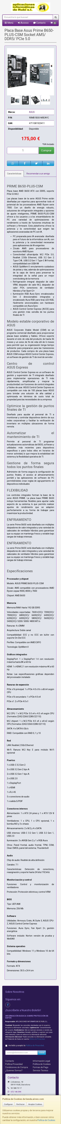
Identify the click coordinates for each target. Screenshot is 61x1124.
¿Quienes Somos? (13, 1070)
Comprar (46, 150)
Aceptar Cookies (35, 1104)
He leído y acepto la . (26, 1045)
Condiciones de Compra (16, 1067)
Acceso (23, 22)
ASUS (32, 112)
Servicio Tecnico (40, 1070)
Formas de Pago (40, 1067)
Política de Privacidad (37, 1039)
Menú (9, 22)
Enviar (41, 1053)
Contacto (39, 22)
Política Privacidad (14, 1064)
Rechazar (20, 1104)
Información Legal (41, 1061)
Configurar (8, 1104)
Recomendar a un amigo (38, 173)
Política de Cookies (46, 1120)
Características (14, 173)
